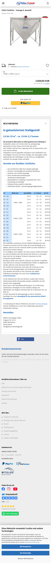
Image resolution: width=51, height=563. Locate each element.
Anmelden (5, 362)
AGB (3, 383)
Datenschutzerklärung (32, 542)
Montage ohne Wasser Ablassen (15, 420)
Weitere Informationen (25, 559)
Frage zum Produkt (10, 108)
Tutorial (6, 434)
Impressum (5, 395)
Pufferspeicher (9, 427)
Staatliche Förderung (11, 417)
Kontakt (4, 403)
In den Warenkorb (23, 91)
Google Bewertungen (9, 509)
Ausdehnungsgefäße (11, 431)
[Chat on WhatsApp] (10, 514)
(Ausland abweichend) (23, 66)
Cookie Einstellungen (11, 438)
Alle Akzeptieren (25, 547)
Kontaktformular (7, 459)
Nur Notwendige (25, 553)
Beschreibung (10, 123)
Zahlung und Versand (9, 391)
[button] (25, 339)
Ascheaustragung (41, 304)
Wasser (6, 424)
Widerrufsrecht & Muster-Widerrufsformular (16, 387)
